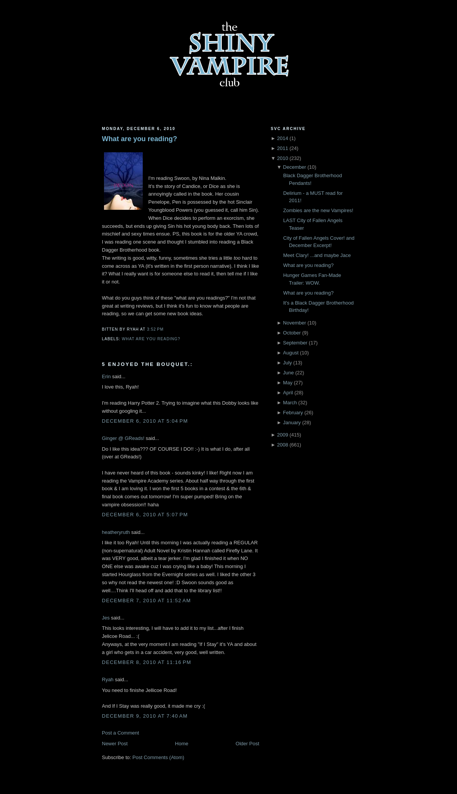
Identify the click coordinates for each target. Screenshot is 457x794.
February (293, 412)
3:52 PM (155, 329)
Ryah (108, 679)
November (294, 323)
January (292, 422)
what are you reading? (151, 339)
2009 (282, 435)
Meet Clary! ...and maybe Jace (317, 255)
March (290, 402)
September (295, 343)
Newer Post (115, 743)
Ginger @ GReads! (123, 438)
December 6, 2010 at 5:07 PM (145, 514)
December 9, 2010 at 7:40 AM (145, 716)
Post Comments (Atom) (158, 757)
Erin (106, 376)
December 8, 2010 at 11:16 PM (146, 662)
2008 (282, 445)
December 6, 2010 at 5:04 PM (145, 421)
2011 (282, 148)
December (294, 167)
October (292, 333)
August (291, 353)
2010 (282, 158)
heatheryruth (116, 532)
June (288, 373)
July (287, 363)
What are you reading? (139, 139)
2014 (282, 138)
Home (181, 743)
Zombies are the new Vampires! (318, 210)
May (288, 382)
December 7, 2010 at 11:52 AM (146, 600)
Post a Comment (120, 733)
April (288, 392)
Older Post (247, 743)
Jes (106, 618)
